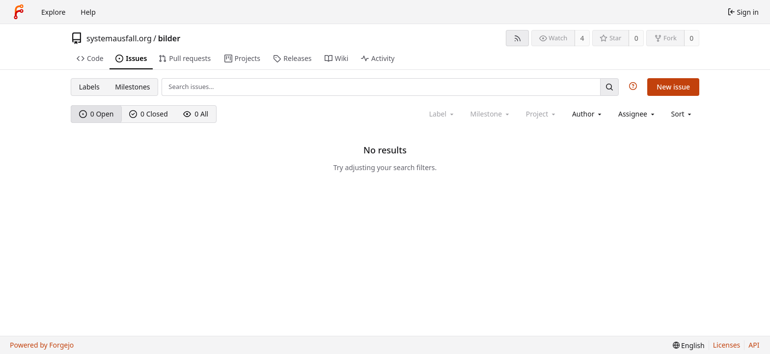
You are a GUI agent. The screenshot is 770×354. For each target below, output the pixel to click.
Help (88, 12)
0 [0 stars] (636, 38)
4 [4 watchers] (582, 38)
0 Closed (148, 113)
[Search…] (609, 86)
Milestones (132, 86)
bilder (169, 38)
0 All (195, 113)
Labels (89, 86)
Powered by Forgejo (42, 345)
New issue (673, 86)
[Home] (18, 12)
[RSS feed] (517, 38)
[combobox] (587, 114)
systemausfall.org (119, 38)
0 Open (96, 113)
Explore (53, 12)
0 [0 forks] (691, 38)
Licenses (727, 345)
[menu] (682, 114)
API (753, 345)
